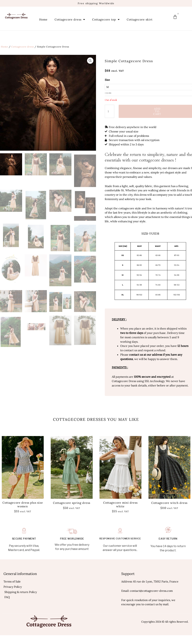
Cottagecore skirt (140, 19)
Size (107, 79)
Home (43, 19)
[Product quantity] (109, 111)
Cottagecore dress (70, 19)
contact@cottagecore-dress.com (151, 590)
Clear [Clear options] (108, 93)
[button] (90, 60)
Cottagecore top (106, 19)
